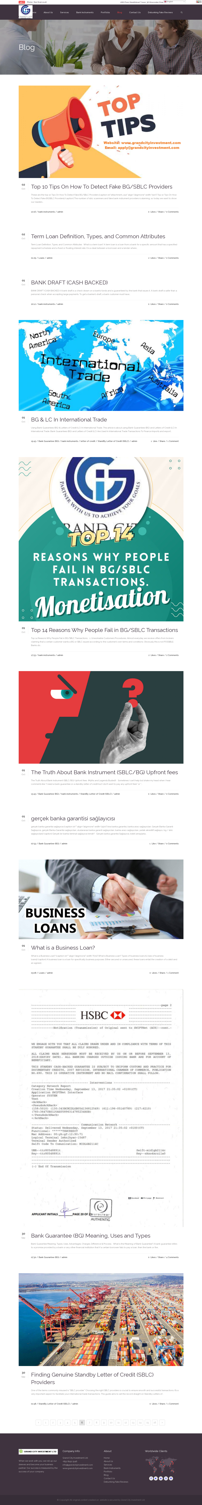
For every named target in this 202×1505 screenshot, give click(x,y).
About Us (108, 1461)
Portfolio (108, 1471)
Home (107, 1458)
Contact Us (109, 1478)
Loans (41, 258)
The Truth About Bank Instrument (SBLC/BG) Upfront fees (104, 772)
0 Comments (172, 212)
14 (140, 1422)
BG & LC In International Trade (69, 419)
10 (111, 1422)
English (168, 2)
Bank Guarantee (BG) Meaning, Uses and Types (90, 1235)
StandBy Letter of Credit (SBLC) (113, 441)
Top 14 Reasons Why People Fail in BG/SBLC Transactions (104, 630)
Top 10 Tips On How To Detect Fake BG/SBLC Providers (101, 186)
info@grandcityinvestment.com (78, 1465)
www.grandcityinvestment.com (78, 1468)
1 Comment (173, 441)
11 (118, 1422)
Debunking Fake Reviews (116, 1482)
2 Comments (172, 655)
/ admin (59, 212)
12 (126, 1422)
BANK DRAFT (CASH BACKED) (69, 282)
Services (108, 1465)
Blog (106, 1475)
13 (133, 1422)
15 (147, 1422)
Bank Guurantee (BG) (48, 441)
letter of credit (88, 441)
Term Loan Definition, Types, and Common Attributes (98, 236)
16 (155, 1422)
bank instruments (46, 212)
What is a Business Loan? (63, 947)
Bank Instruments (112, 1468)
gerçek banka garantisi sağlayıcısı (73, 818)
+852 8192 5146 (70, 1461)
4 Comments (172, 1257)
